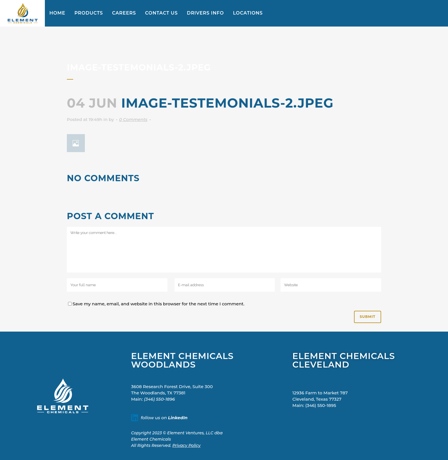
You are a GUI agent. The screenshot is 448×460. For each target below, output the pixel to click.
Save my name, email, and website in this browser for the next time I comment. (159, 303)
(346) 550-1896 (159, 399)
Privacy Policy (186, 445)
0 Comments (133, 119)
